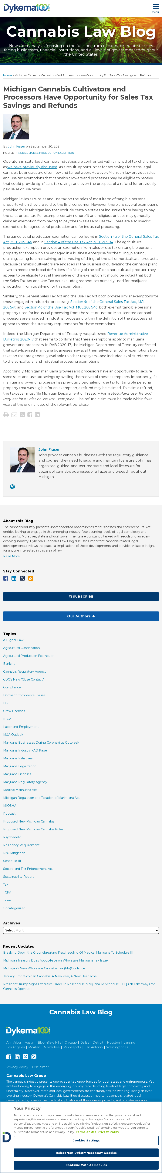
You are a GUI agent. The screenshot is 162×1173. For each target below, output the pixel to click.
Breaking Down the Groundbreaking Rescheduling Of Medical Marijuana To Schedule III (68, 952)
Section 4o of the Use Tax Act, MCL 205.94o (61, 307)
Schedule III (12, 861)
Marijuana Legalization (19, 766)
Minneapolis (72, 1047)
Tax (5, 884)
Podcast (9, 813)
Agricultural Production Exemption (46, 152)
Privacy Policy (17, 1067)
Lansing (129, 1042)
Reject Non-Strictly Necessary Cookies (86, 1152)
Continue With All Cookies (86, 1165)
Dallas (84, 1042)
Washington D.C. (118, 1047)
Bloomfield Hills (49, 1042)
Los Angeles (15, 1047)
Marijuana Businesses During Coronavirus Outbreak (41, 742)
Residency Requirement (21, 845)
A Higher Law (13, 640)
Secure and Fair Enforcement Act (28, 869)
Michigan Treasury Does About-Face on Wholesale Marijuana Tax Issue (55, 960)
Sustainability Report (18, 877)
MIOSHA (9, 806)
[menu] (81, 8)
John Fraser (16, 146)
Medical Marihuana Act (20, 790)
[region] (81, 1137)
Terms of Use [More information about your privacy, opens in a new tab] (86, 1132)
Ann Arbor (13, 1042)
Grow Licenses (14, 711)
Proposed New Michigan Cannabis (28, 821)
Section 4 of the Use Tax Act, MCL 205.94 (78, 242)
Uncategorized (14, 908)
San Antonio (94, 1047)
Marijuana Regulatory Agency (25, 782)
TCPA (7, 892)
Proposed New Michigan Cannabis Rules (33, 829)
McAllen (34, 1047)
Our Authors (49, 614)
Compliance (12, 687)
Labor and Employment (21, 727)
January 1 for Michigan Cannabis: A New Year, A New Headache (50, 976)
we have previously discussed (32, 167)
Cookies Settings (86, 1140)
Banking (9, 664)
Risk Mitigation (14, 853)
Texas (7, 900)
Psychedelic (12, 837)
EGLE (7, 703)
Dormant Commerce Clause (24, 695)
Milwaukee (52, 1047)
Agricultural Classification (21, 648)
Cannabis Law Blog (81, 31)
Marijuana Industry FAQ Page (25, 750)
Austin (29, 1042)
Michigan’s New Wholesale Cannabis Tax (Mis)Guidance (44, 968)
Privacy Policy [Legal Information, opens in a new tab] (108, 1132)
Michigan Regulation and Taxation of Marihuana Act (41, 798)
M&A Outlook (13, 735)
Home (7, 75)
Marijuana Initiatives (18, 758)
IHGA (7, 719)
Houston (113, 1042)
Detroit (98, 1042)
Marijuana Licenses (17, 774)
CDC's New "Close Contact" (23, 679)
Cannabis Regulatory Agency (24, 671)
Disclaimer (40, 1067)
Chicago (71, 1042)
